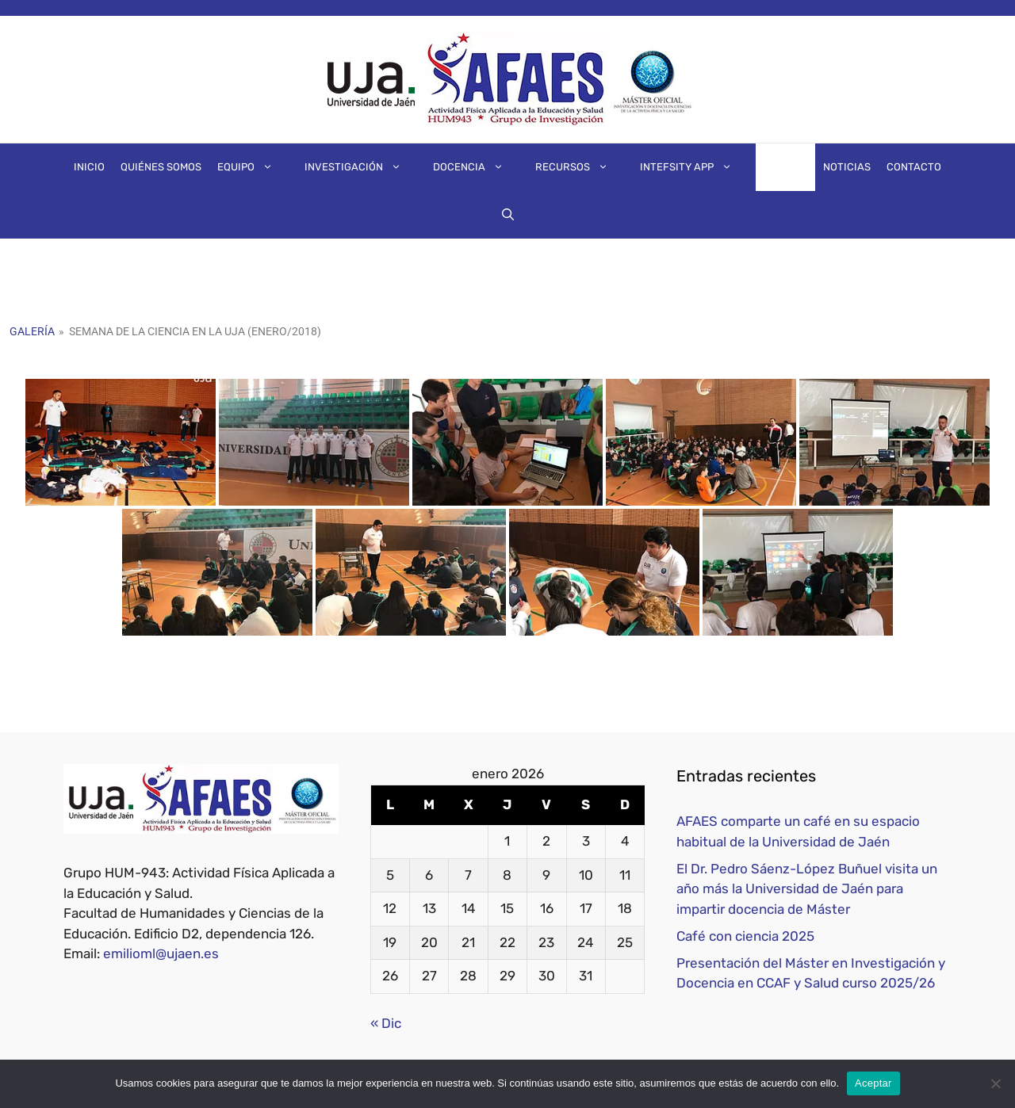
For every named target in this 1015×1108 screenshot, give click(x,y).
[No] (995, 1083)
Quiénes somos (161, 167)
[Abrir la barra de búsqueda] (508, 215)
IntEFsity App (694, 167)
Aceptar (873, 1083)
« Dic (385, 1023)
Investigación (360, 167)
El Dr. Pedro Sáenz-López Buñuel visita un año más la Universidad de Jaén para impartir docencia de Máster (806, 889)
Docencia (476, 167)
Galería (785, 167)
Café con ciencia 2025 (745, 936)
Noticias (847, 167)
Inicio (89, 167)
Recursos (579, 167)
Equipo (253, 167)
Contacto (914, 167)
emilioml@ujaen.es (161, 953)
